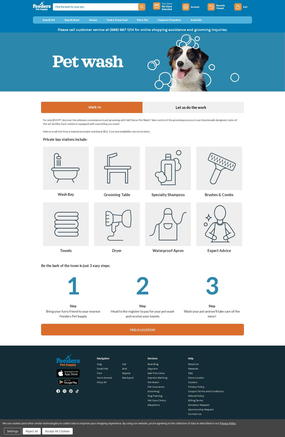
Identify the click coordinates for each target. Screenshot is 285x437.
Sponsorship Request (201, 409)
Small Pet (102, 368)
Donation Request (198, 405)
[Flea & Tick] (139, 20)
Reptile (126, 373)
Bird (124, 368)
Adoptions (154, 405)
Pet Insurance (156, 386)
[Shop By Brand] (68, 20)
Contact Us (195, 414)
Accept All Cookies (57, 431)
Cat (124, 364)
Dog (99, 364)
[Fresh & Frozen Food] (113, 20)
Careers (192, 382)
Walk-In (94, 107)
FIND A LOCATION (142, 329)
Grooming (153, 391)
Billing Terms (195, 400)
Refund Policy (196, 395)
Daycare (152, 368)
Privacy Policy (196, 386)
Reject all (32, 431)
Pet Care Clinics (157, 400)
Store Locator (196, 377)
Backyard (127, 377)
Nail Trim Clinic (156, 373)
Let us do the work (191, 107)
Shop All (102, 382)
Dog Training (155, 395)
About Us (193, 364)
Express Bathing (157, 377)
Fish (99, 373)
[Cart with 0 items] (243, 7)
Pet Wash (153, 382)
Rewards (193, 368)
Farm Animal (104, 377)
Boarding (153, 364)
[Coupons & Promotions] (166, 20)
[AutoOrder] (193, 20)
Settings (12, 431)
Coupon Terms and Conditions (206, 391)
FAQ (190, 373)
